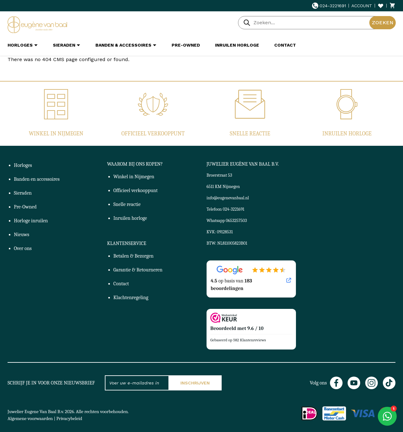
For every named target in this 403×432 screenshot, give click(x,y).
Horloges (23, 165)
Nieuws (21, 234)
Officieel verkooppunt (153, 133)
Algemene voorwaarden (30, 418)
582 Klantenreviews (249, 340)
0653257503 (236, 220)
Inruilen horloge (347, 133)
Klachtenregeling (130, 297)
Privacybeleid (69, 418)
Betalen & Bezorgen (133, 256)
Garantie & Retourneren (137, 270)
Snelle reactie (250, 133)
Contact (121, 284)
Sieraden (23, 193)
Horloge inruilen (31, 221)
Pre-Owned (25, 207)
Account (361, 5)
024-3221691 (329, 6)
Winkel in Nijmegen (56, 133)
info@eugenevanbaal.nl (228, 198)
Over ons (23, 248)
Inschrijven (195, 382)
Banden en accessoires (37, 179)
